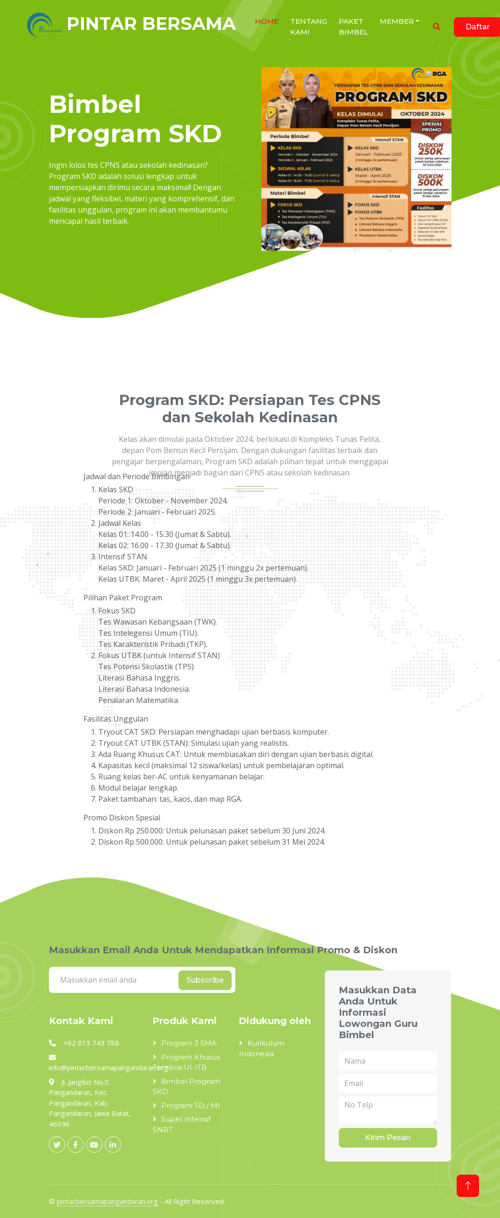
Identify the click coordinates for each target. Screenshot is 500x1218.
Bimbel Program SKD (186, 1086)
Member (397, 21)
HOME (267, 21)
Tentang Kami (308, 26)
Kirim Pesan (388, 1137)
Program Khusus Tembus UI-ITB (186, 1062)
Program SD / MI (190, 1105)
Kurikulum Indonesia (261, 1048)
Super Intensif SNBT (182, 1124)
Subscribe (205, 980)
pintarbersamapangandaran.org (107, 1201)
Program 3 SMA (189, 1043)
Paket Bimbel (353, 26)
